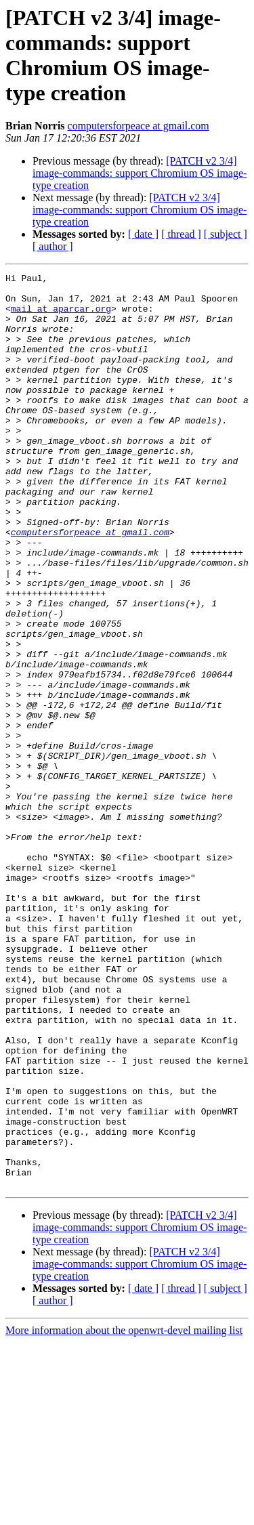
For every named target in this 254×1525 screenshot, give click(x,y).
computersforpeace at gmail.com (138, 125)
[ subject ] (225, 234)
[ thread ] (181, 234)
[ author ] (53, 246)
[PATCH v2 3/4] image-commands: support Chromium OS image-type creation (140, 173)
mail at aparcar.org (61, 316)
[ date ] (143, 234)
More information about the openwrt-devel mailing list (123, 1513)
